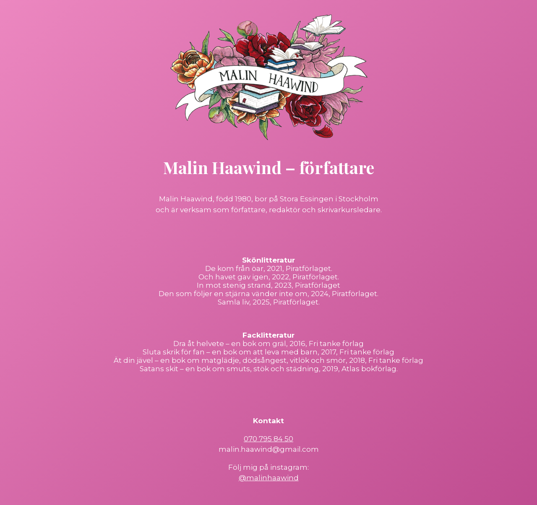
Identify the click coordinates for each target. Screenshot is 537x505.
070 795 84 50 (268, 439)
